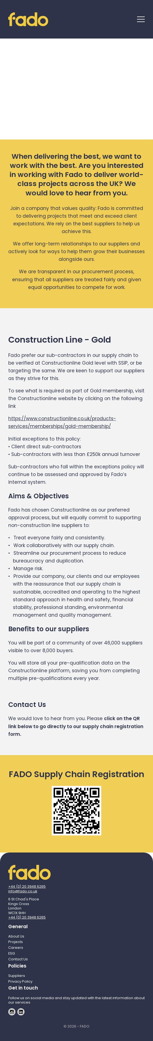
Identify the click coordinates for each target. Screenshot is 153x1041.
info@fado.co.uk (22, 891)
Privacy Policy (20, 981)
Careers (15, 947)
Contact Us (18, 959)
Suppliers (16, 975)
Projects (15, 941)
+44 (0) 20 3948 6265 (27, 886)
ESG (11, 953)
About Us (16, 936)
